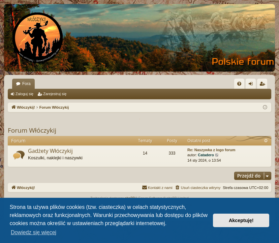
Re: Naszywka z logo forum (211, 150)
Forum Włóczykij (32, 130)
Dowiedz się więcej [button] (33, 232)
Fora (26, 83)
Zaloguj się (24, 94)
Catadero (206, 155)
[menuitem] (239, 84)
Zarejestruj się (54, 94)
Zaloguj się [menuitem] (252, 85)
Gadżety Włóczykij (50, 151)
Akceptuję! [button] (241, 220)
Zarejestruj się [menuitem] (263, 85)
